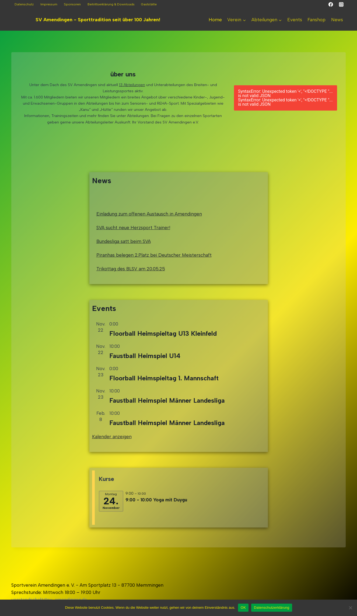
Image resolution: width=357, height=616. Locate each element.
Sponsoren (72, 4)
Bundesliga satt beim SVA (123, 256)
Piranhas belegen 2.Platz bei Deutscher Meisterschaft (154, 269)
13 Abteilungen (132, 84)
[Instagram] (341, 4)
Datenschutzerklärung (271, 608)
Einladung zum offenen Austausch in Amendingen (149, 228)
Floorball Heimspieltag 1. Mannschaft (164, 398)
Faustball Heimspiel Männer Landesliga (167, 420)
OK (243, 608)
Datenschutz (24, 4)
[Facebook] (330, 4)
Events (294, 19)
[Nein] (350, 607)
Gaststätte (149, 4)
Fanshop (316, 19)
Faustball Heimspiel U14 (144, 375)
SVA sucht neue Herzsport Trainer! (133, 242)
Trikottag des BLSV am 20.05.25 (130, 283)
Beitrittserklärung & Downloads (111, 4)
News (337, 19)
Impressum (48, 4)
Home (215, 19)
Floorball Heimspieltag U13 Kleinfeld (163, 353)
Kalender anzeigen (112, 456)
